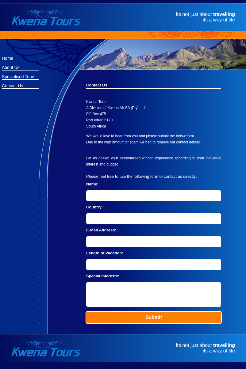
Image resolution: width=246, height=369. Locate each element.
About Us (11, 67)
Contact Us (12, 85)
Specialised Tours (18, 76)
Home (7, 58)
